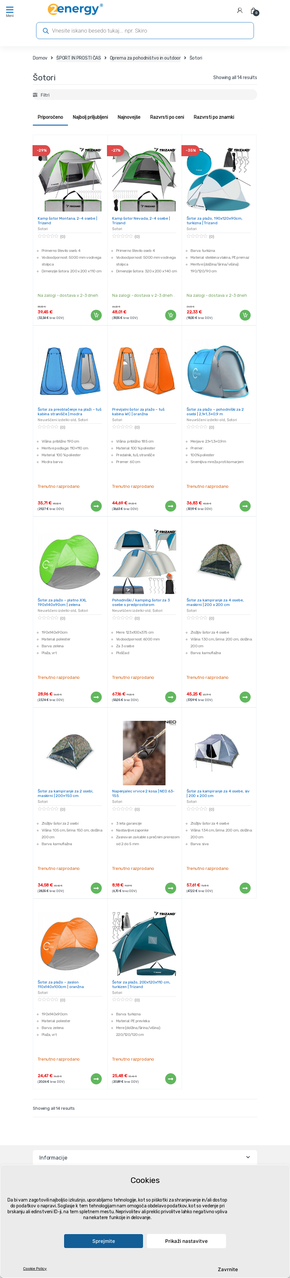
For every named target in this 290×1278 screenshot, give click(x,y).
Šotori (43, 229)
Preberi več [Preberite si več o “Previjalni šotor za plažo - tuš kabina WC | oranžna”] (170, 506)
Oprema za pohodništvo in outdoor (145, 58)
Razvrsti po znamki (214, 117)
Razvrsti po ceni (167, 117)
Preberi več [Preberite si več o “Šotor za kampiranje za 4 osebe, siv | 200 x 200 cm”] (245, 888)
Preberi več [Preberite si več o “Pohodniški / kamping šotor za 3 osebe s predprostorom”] (170, 697)
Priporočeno (50, 117)
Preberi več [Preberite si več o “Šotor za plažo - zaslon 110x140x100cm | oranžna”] (96, 1078)
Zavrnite (228, 1269)
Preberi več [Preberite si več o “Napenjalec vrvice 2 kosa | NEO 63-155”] (170, 888)
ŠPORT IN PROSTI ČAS (78, 58)
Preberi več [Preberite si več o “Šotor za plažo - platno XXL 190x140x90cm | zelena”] (96, 697)
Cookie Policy (35, 1268)
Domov (40, 58)
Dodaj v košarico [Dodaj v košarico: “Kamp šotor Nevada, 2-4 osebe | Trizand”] (170, 315)
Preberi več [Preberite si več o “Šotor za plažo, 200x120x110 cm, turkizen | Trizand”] (170, 1078)
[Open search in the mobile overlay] (145, 30)
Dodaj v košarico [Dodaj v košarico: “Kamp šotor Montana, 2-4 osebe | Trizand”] (96, 315)
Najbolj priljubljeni (90, 117)
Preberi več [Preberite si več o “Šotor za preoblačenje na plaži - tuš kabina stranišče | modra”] (96, 506)
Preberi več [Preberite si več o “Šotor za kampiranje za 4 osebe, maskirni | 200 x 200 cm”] (245, 697)
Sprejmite (103, 1241)
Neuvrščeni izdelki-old (57, 420)
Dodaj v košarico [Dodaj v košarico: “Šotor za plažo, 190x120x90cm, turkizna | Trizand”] (245, 315)
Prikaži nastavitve (186, 1241)
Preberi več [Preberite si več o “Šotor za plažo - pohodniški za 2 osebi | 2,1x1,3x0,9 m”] (245, 506)
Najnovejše (129, 117)
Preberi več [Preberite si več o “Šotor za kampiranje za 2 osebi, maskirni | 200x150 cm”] (96, 888)
